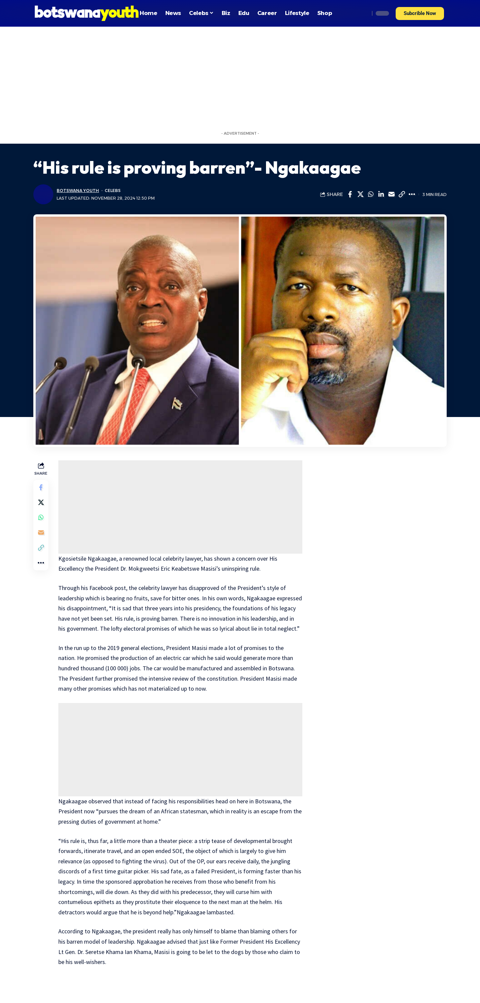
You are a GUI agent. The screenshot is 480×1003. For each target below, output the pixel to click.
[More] (412, 194)
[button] (420, 13)
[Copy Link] (401, 194)
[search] (363, 13)
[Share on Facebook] (350, 194)
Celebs (113, 190)
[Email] (391, 194)
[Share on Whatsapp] (370, 194)
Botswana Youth (78, 190)
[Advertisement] (240, 76)
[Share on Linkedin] (381, 194)
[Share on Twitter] (360, 194)
